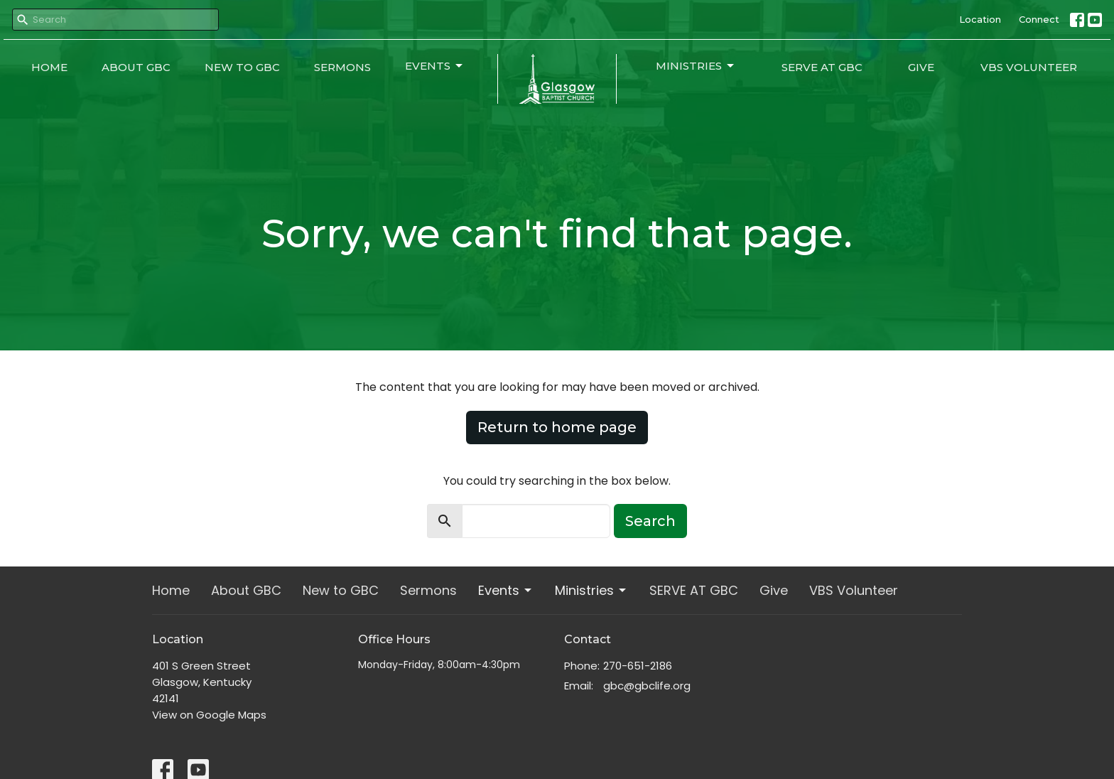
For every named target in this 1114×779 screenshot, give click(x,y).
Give (921, 67)
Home (49, 67)
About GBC (136, 67)
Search (650, 521)
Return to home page (557, 427)
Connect (1039, 19)
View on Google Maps (209, 714)
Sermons (342, 67)
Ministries (696, 66)
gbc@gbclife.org (647, 685)
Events (435, 66)
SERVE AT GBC (822, 67)
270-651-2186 (637, 665)
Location (980, 19)
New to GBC (242, 67)
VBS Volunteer (1028, 67)
